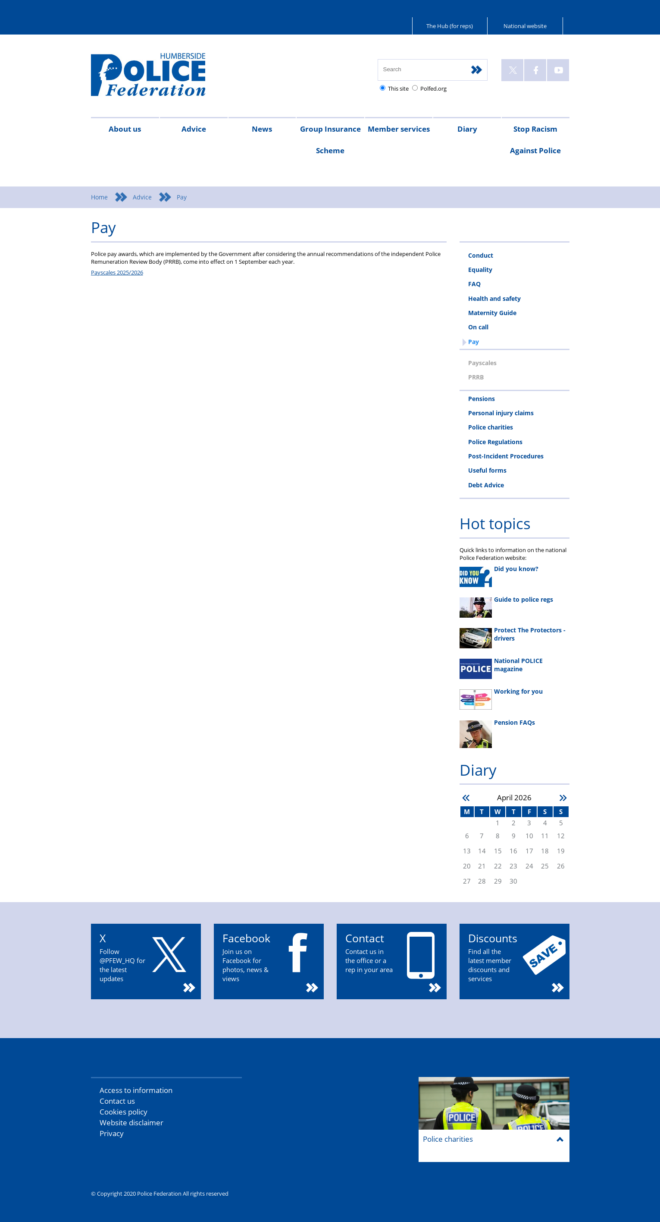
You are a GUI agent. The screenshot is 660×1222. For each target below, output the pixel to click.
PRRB (476, 377)
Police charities (490, 427)
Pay (473, 342)
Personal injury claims (501, 413)
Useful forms (487, 470)
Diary (467, 129)
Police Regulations (495, 442)
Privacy (112, 1133)
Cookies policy (123, 1112)
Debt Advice (486, 485)
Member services (399, 129)
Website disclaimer (131, 1122)
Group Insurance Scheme (330, 139)
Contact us (117, 1101)
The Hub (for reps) (449, 26)
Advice (193, 129)
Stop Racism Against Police (535, 139)
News (262, 129)
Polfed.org (433, 88)
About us (125, 129)
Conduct (480, 255)
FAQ (474, 284)
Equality (480, 269)
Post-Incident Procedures (506, 456)
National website (525, 26)
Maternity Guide (492, 313)
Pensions (481, 399)
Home (99, 197)
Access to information (136, 1090)
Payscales (482, 363)
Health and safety (494, 298)
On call (478, 327)
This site (398, 88)
